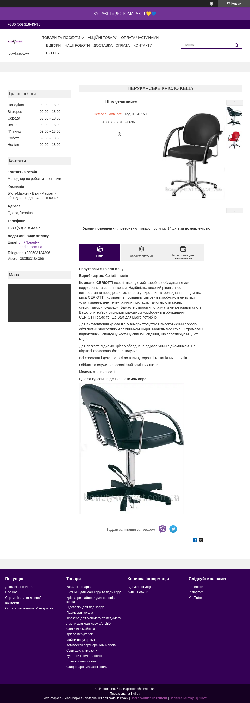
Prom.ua (149, 689)
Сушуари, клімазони (81, 650)
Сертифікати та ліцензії (23, 598)
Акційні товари (102, 38)
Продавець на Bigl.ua (125, 693)
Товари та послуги (61, 38)
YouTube (195, 598)
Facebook (196, 587)
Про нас (54, 53)
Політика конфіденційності (188, 698)
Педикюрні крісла (79, 612)
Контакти (143, 45)
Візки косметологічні (81, 661)
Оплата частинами (140, 38)
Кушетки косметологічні (84, 656)
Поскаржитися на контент (149, 698)
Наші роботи (77, 45)
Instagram (196, 592)
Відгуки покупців (140, 587)
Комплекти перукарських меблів (91, 645)
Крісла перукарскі (79, 634)
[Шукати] (236, 45)
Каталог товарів (78, 587)
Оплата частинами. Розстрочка (29, 608)
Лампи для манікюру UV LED (88, 623)
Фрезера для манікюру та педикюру (93, 618)
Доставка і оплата (112, 45)
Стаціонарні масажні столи (87, 667)
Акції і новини (138, 592)
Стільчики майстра (80, 629)
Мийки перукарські (80, 640)
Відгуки (53, 45)
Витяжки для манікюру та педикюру (93, 592)
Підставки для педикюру (85, 607)
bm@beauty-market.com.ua (30, 244)
